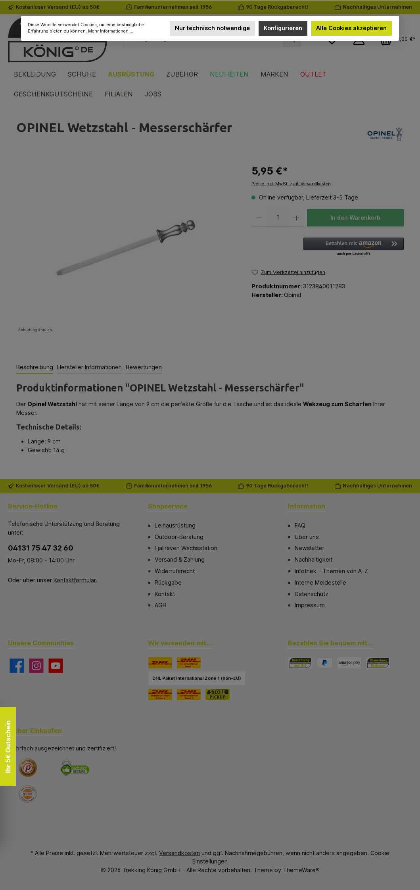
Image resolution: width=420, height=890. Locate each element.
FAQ (300, 525)
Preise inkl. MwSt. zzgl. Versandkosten (291, 183)
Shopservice (168, 506)
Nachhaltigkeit (313, 559)
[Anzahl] (278, 217)
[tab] (34, 367)
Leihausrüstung (175, 525)
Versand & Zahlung (180, 559)
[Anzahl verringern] (259, 217)
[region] (126, 249)
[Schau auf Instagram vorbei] (36, 666)
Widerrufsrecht (175, 571)
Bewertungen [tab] (144, 367)
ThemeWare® (301, 870)
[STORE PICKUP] (217, 694)
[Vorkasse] (378, 663)
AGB (160, 605)
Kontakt (165, 594)
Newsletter (309, 548)
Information (306, 506)
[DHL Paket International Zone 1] (188, 663)
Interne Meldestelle (320, 582)
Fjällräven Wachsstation (186, 548)
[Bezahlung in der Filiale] (300, 663)
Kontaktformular (75, 580)
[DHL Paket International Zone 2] (160, 694)
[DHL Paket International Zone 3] (188, 694)
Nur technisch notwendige (212, 28)
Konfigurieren (283, 28)
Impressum (310, 605)
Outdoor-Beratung (179, 536)
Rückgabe (168, 582)
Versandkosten (179, 853)
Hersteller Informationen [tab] (89, 367)
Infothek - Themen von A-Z (331, 571)
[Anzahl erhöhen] (296, 217)
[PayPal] (324, 663)
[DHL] (160, 663)
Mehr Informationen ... (110, 31)
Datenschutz (311, 594)
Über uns (307, 536)
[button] (353, 247)
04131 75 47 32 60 (40, 548)
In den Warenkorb (355, 217)
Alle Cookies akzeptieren (351, 28)
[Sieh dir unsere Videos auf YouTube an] (56, 666)
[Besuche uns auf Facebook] (17, 666)
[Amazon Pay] (349, 663)
